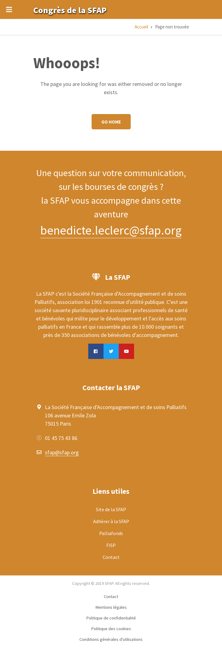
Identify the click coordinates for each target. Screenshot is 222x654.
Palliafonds (111, 533)
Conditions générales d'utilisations (111, 639)
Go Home (111, 122)
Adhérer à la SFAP (111, 521)
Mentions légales (111, 607)
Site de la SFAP (111, 509)
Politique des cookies (111, 628)
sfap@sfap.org (62, 452)
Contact (111, 557)
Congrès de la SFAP (70, 10)
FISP (111, 545)
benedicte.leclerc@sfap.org (111, 230)
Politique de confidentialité (111, 618)
